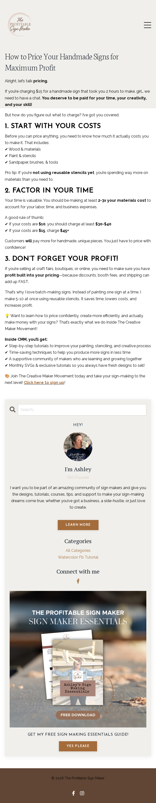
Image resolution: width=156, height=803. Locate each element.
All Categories (78, 550)
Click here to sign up (44, 382)
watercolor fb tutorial (78, 557)
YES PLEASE (78, 746)
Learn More (78, 524)
